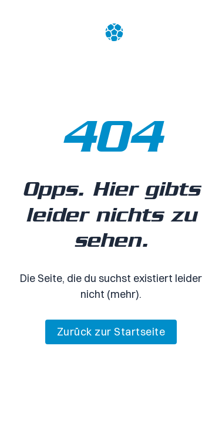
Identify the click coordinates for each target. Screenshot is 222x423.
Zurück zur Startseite (111, 331)
